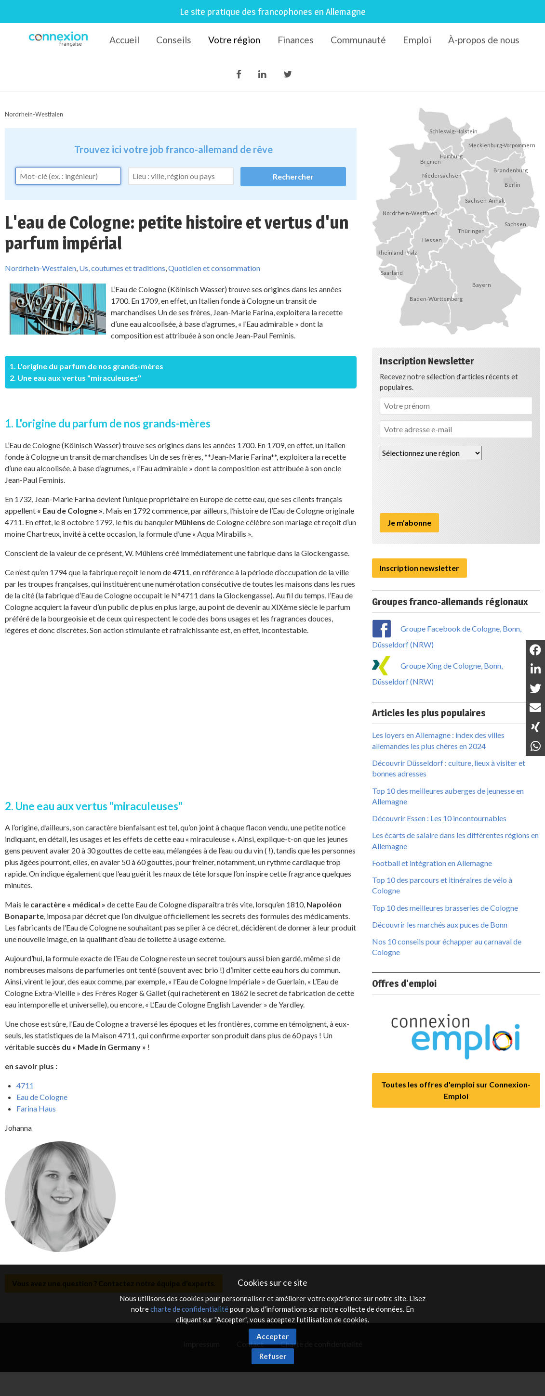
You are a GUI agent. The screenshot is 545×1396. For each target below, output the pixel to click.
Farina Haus (36, 1108)
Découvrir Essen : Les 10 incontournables (439, 818)
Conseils (173, 39)
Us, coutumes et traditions (122, 267)
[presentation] (453, 486)
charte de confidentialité (189, 1309)
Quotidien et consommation (214, 267)
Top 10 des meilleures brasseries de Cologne (445, 907)
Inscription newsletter (419, 567)
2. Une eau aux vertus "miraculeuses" (75, 377)
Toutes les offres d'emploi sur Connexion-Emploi (456, 1090)
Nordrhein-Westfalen (34, 114)
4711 (25, 1085)
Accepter (272, 1336)
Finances (296, 39)
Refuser (272, 1356)
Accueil (124, 39)
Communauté (358, 39)
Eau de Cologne (41, 1096)
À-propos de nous (483, 39)
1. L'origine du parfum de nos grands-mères (86, 366)
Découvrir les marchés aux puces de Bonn (439, 924)
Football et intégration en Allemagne (432, 862)
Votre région (234, 39)
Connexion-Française (60, 40)
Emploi (417, 39)
